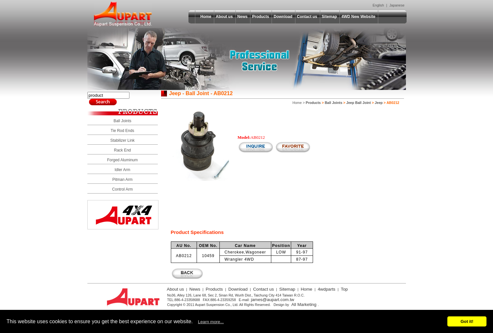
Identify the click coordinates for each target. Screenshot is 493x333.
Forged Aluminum (122, 160)
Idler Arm (122, 169)
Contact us (307, 16)
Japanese (396, 5)
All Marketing (303, 304)
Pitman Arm (122, 179)
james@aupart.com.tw (272, 299)
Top (344, 289)
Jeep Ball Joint (358, 103)
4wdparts (326, 289)
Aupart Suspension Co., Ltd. (123, 14)
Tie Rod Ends (122, 130)
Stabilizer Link (122, 140)
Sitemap (329, 16)
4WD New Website (358, 16)
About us (224, 16)
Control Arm (122, 189)
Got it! (466, 321)
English (378, 5)
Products (260, 16)
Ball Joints (122, 121)
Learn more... (211, 321)
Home (206, 16)
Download (283, 16)
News (242, 16)
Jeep (378, 103)
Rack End (122, 150)
